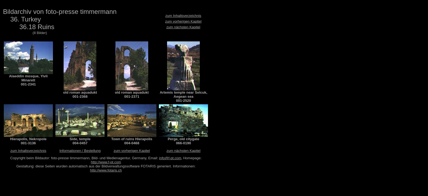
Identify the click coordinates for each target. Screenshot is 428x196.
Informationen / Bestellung (80, 151)
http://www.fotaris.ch (106, 170)
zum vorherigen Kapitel (183, 21)
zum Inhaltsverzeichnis (183, 16)
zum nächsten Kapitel (183, 27)
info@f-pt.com (170, 158)
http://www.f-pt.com (106, 162)
